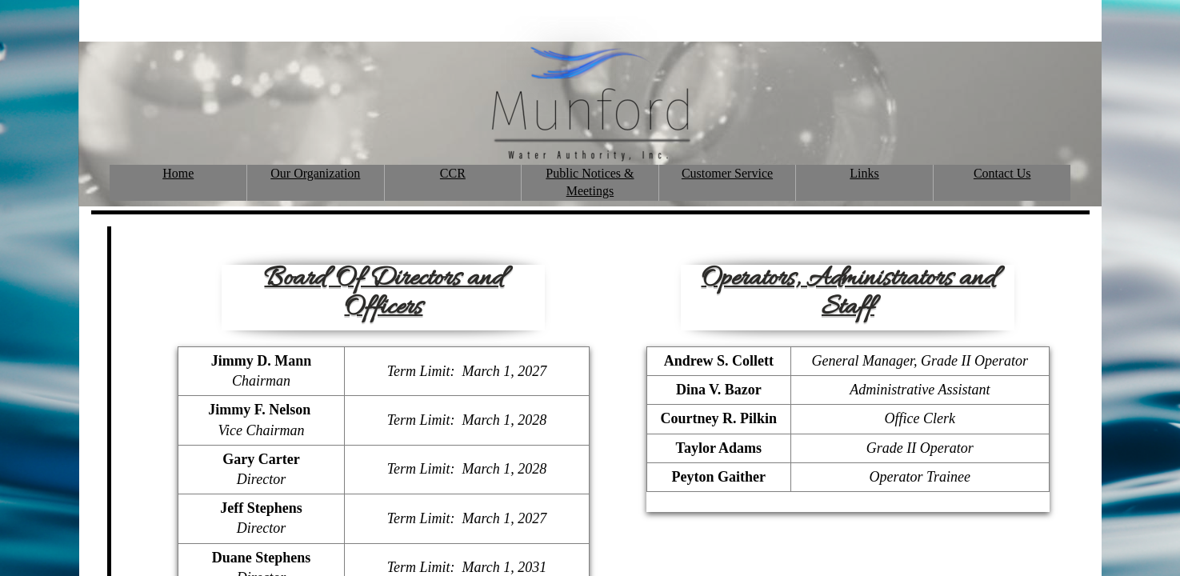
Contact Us (1002, 173)
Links (864, 173)
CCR (453, 173)
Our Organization (315, 173)
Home (178, 173)
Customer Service (727, 173)
